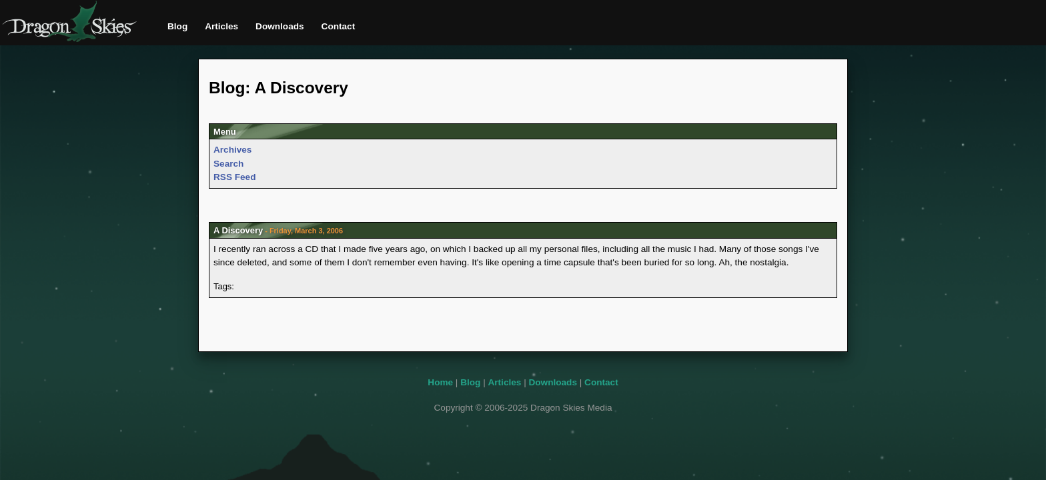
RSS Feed (234, 177)
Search (228, 164)
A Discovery (238, 230)
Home (440, 382)
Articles (221, 26)
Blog (177, 26)
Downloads (279, 26)
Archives (232, 150)
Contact (339, 26)
